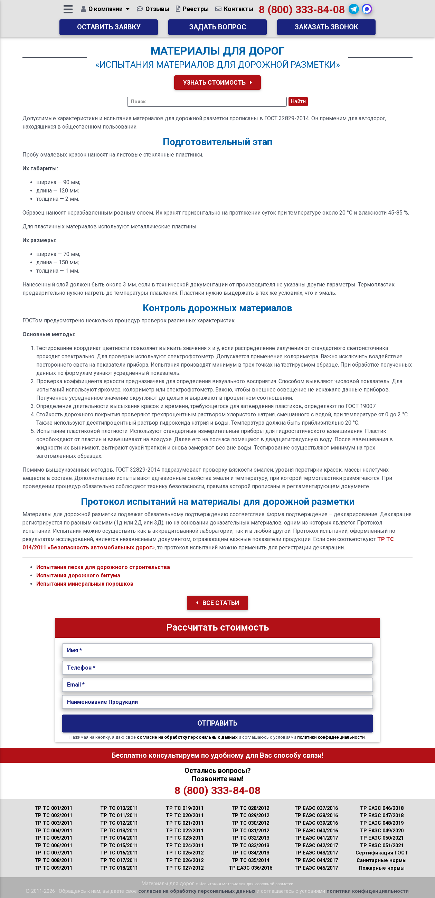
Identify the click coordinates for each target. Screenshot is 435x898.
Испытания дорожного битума (78, 575)
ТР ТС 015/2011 (119, 846)
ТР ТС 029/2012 (250, 816)
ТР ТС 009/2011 (53, 868)
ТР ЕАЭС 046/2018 (382, 808)
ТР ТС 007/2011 (53, 853)
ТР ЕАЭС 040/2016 (316, 831)
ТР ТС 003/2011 (53, 823)
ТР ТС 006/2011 (53, 846)
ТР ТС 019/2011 (185, 808)
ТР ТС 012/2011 (119, 823)
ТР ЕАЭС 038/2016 (316, 816)
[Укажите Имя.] (217, 650)
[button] (354, 11)
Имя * (74, 650)
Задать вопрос (217, 30)
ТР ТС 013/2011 (119, 831)
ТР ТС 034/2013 (250, 853)
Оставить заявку (109, 30)
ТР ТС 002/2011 (53, 816)
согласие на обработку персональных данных (187, 737)
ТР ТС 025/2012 (185, 853)
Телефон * (81, 667)
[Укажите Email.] (217, 685)
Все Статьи (217, 602)
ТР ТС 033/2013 (250, 846)
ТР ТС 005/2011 (53, 838)
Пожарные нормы (382, 868)
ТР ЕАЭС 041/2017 (316, 838)
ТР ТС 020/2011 (185, 816)
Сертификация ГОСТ (382, 853)
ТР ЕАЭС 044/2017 (316, 860)
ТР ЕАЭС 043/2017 (316, 853)
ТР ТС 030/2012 (250, 823)
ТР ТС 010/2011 (119, 808)
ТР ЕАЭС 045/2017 (316, 868)
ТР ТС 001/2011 (53, 808)
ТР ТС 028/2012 (250, 808)
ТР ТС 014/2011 (119, 838)
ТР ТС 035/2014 (250, 860)
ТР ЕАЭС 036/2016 (250, 868)
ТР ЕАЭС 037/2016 (316, 808)
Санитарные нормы (382, 860)
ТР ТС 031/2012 (250, 831)
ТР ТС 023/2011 (185, 838)
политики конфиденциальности (331, 737)
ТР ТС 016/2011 (119, 853)
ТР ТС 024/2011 (185, 846)
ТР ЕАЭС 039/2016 (316, 823)
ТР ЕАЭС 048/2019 (382, 823)
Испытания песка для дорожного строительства (103, 567)
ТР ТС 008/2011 (53, 860)
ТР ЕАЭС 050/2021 (382, 838)
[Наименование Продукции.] (217, 702)
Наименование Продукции (102, 702)
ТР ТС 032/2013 (250, 838)
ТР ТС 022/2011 (185, 831)
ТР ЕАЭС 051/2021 (382, 846)
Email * (76, 684)
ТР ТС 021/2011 (185, 823)
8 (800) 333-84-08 (302, 12)
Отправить (217, 723)
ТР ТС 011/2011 (119, 816)
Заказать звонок (326, 30)
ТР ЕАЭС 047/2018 (382, 816)
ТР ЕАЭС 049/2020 (382, 831)
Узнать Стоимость (217, 82)
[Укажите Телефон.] (217, 668)
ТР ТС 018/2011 (119, 868)
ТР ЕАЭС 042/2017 (316, 846)
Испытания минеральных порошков (84, 583)
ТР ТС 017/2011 (119, 860)
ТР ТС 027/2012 (185, 868)
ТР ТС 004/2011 (53, 831)
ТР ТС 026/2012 (185, 860)
